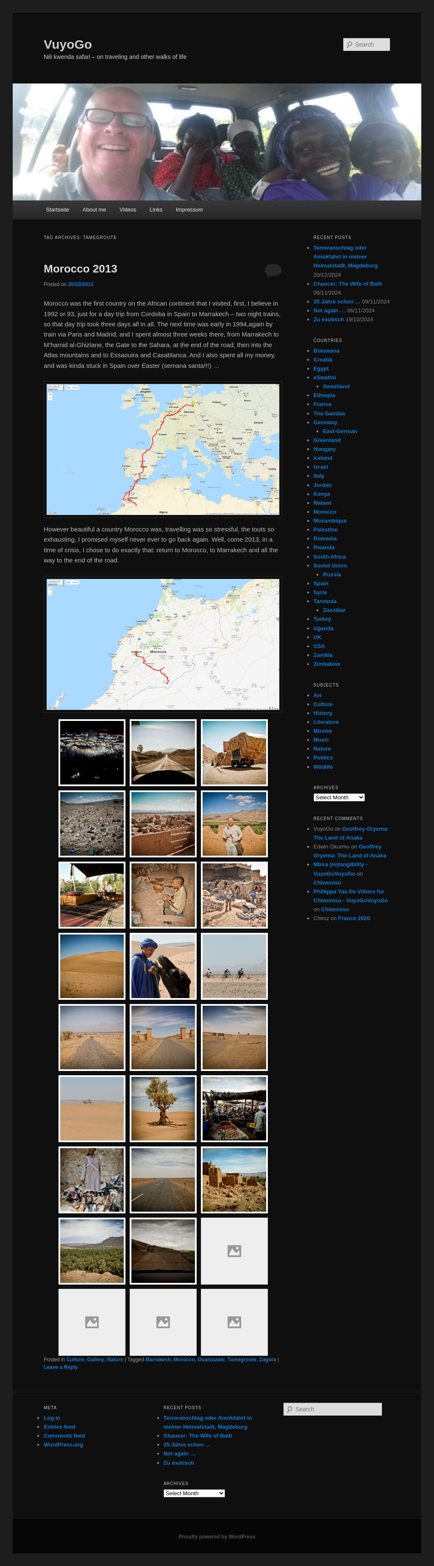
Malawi (323, 503)
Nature (115, 1360)
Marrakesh (158, 1360)
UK (318, 637)
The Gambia (329, 413)
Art (318, 695)
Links (156, 209)
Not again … (330, 310)
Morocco (184, 1360)
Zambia (323, 655)
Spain (321, 583)
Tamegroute (242, 1360)
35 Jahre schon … (337, 301)
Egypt (321, 368)
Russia (332, 574)
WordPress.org (63, 1444)
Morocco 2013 (80, 268)
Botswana (326, 351)
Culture (75, 1360)
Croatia (323, 359)
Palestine (326, 529)
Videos (128, 209)
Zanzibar (334, 610)
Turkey (322, 619)
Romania (325, 538)
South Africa (330, 557)
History (323, 713)
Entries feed (59, 1427)
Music (321, 740)
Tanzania (325, 601)
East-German (340, 431)
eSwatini (325, 377)
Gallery (95, 1360)
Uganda (324, 628)
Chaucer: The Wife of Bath (348, 284)
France (323, 404)
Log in (52, 1418)
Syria (320, 592)
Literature (326, 722)
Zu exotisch (329, 319)
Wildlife (323, 767)
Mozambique (330, 520)
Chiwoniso (328, 882)
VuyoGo (68, 44)
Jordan (323, 485)
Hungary (325, 449)
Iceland (323, 458)
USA (319, 646)
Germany (325, 422)
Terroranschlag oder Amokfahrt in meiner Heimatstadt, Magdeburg (346, 257)
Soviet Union (330, 565)
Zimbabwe (327, 664)
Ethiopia (324, 395)
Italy (319, 476)
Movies (323, 731)
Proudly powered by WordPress (216, 1537)
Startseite (57, 209)
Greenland (327, 440)
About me (94, 209)
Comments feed (64, 1435)
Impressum (189, 209)
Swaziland (336, 386)
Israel (321, 467)
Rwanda (324, 547)
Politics (323, 757)
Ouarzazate (211, 1360)
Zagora (267, 1360)
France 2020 (354, 918)
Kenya (322, 494)
